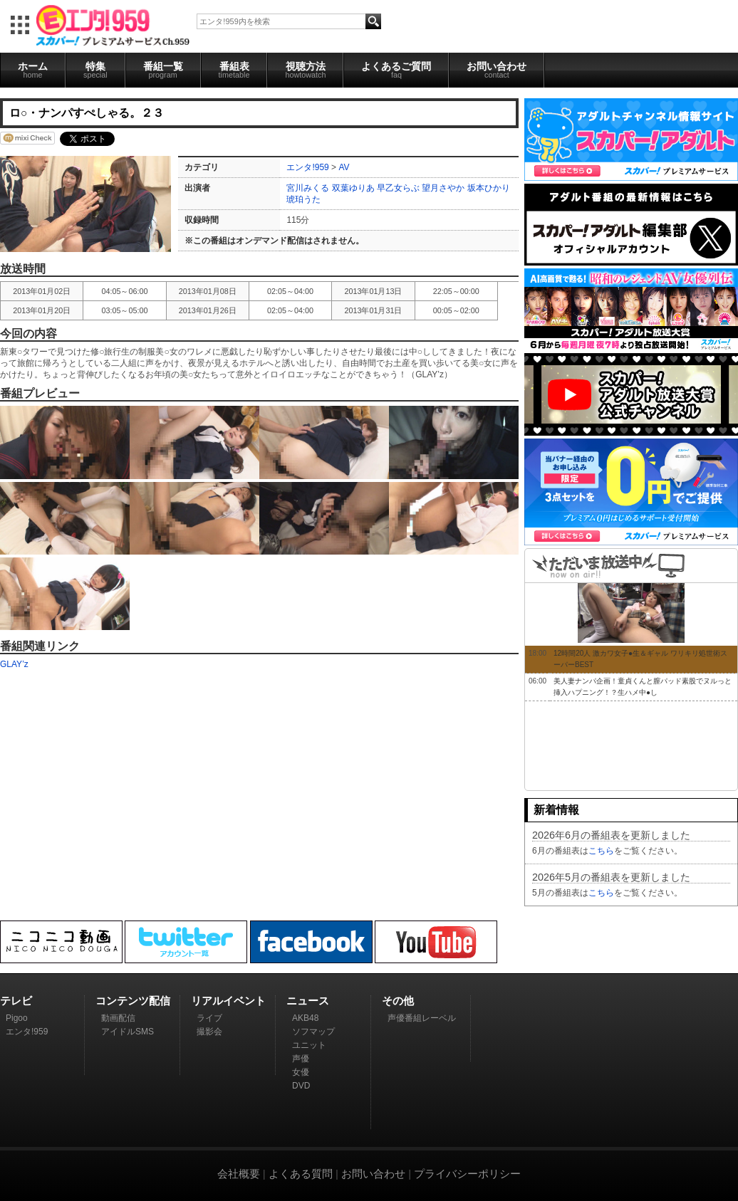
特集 (95, 70)
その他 (398, 1001)
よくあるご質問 (396, 70)
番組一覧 (163, 70)
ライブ (209, 1018)
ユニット (309, 1045)
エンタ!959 (307, 167)
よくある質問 (301, 1174)
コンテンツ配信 (132, 1001)
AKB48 (305, 1018)
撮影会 (209, 1032)
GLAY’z (14, 664)
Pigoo (17, 1018)
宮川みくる (307, 188)
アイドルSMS (127, 1032)
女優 (300, 1072)
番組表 (234, 70)
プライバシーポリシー (467, 1174)
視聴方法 (305, 70)
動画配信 (118, 1018)
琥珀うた (303, 199)
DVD (301, 1086)
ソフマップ (313, 1032)
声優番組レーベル (422, 1018)
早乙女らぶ (398, 188)
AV (343, 167)
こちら (601, 851)
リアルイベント (228, 1001)
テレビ (16, 1001)
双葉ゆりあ (353, 188)
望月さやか (443, 188)
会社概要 (238, 1174)
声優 (300, 1059)
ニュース (307, 1001)
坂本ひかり (488, 188)
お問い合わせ (496, 70)
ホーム (33, 70)
